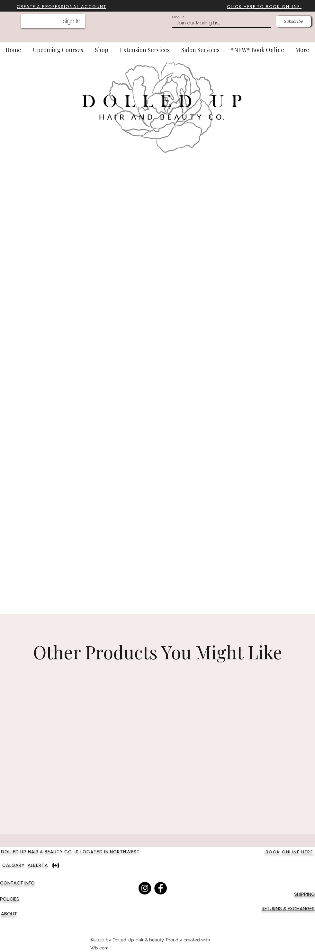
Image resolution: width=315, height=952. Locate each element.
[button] (61, 6)
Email (177, 17)
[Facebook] (160, 888)
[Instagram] (145, 888)
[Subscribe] (293, 21)
